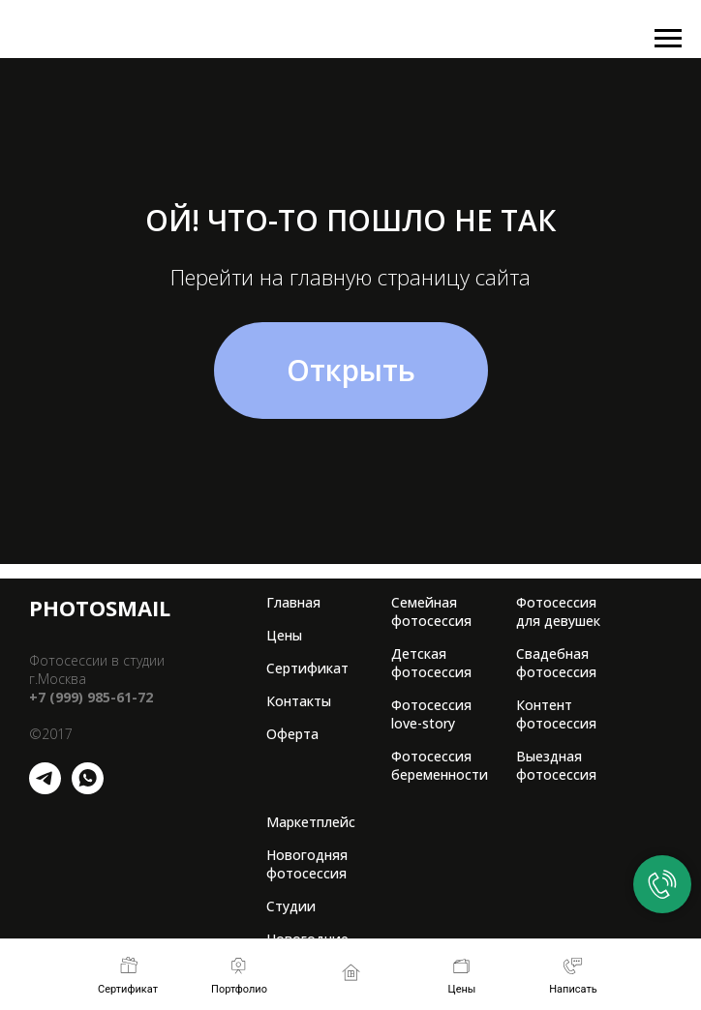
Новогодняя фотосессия (307, 864)
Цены (284, 635)
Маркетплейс (310, 822)
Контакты (298, 701)
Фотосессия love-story (431, 714)
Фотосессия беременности (439, 765)
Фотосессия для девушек (558, 611)
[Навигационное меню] (668, 38)
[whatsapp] (88, 789)
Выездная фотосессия (556, 765)
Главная (293, 602)
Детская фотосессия (431, 662)
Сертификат (307, 668)
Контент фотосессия (556, 714)
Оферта (292, 734)
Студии (291, 906)
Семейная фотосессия (431, 611)
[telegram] (45, 789)
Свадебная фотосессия (556, 662)
